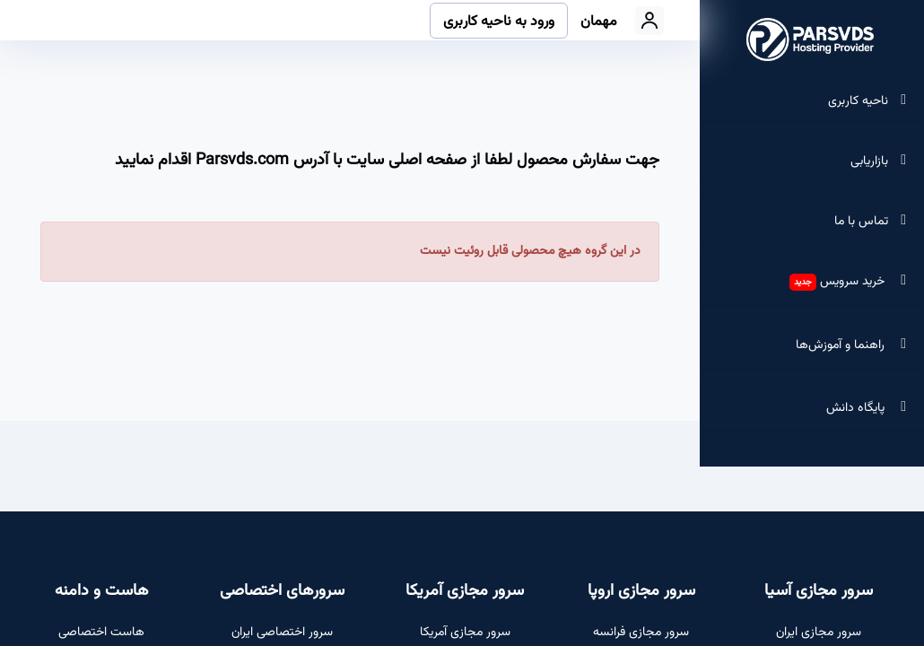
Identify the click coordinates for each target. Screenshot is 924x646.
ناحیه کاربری (860, 101)
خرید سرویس (850, 282)
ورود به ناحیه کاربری (498, 22)
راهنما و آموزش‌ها (853, 345)
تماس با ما (863, 221)
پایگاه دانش (868, 408)
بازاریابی (871, 161)
